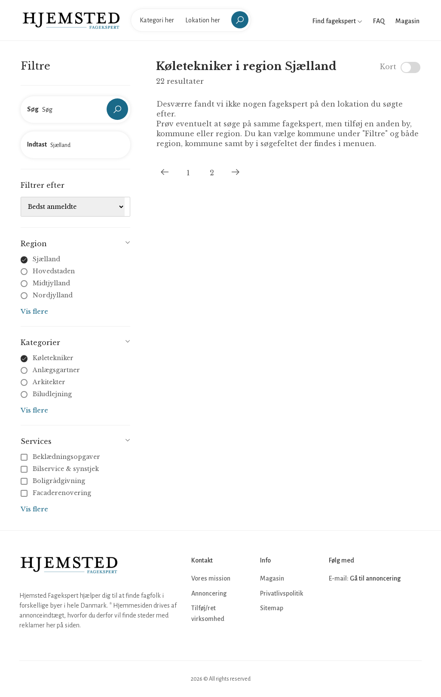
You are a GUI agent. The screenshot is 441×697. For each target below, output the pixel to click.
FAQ (379, 21)
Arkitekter (49, 382)
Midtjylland (51, 283)
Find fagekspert (337, 21)
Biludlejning (52, 394)
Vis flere (34, 311)
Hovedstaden (54, 271)
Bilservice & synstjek (60, 469)
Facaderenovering (56, 493)
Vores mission (210, 578)
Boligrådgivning (53, 481)
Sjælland (46, 259)
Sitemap (271, 608)
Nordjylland (53, 295)
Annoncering (209, 593)
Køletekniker (53, 358)
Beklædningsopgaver (61, 457)
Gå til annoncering (375, 578)
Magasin (407, 21)
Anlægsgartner (56, 370)
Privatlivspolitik (281, 593)
